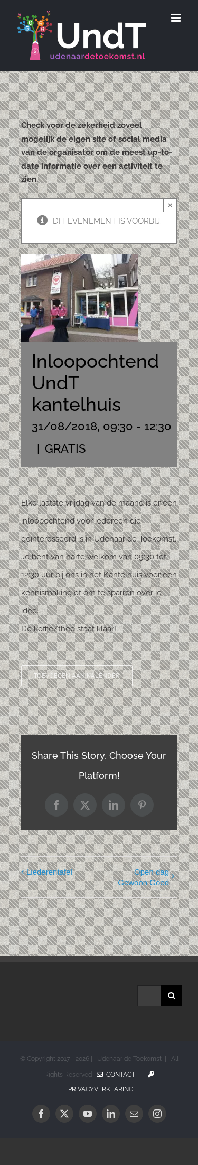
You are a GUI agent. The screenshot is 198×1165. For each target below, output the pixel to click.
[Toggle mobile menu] (176, 17)
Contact (116, 1074)
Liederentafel (49, 871)
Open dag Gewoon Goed (143, 877)
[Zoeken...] (149, 995)
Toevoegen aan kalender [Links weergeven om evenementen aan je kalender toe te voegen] (77, 676)
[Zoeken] (171, 995)
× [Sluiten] (170, 204)
